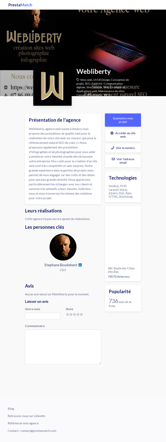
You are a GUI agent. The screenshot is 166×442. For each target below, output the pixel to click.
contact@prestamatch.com (38, 430)
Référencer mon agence (23, 423)
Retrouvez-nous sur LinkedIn (26, 416)
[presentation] (54, 372)
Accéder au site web (122, 134)
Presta (20, 4)
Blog (11, 408)
